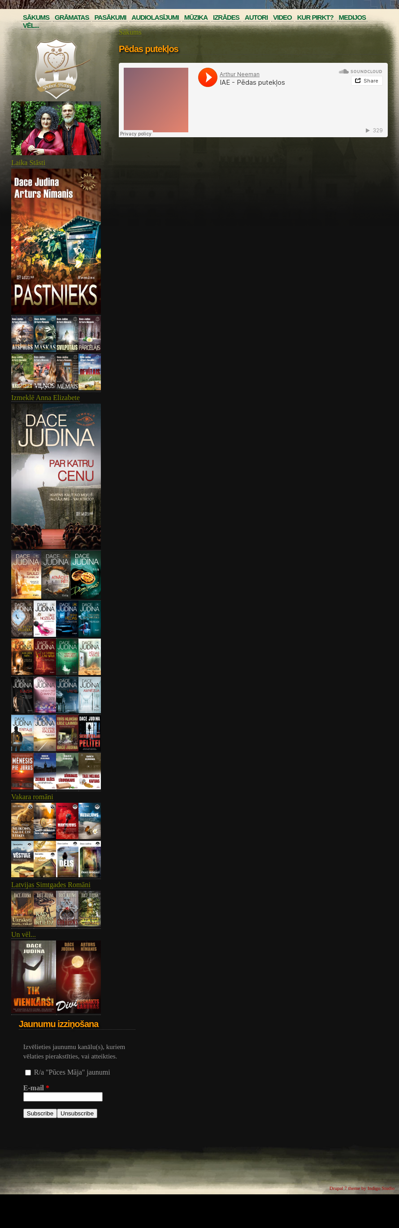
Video (282, 17)
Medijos (352, 17)
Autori (256, 17)
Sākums (36, 17)
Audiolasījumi (154, 17)
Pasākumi (110, 17)
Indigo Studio (381, 1188)
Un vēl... (23, 934)
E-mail (36, 1088)
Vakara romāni (32, 797)
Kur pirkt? (315, 17)
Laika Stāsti (28, 162)
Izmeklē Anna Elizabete (45, 397)
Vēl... (31, 25)
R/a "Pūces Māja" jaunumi (72, 1072)
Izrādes (226, 17)
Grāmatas (72, 17)
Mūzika (196, 17)
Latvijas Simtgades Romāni (51, 884)
